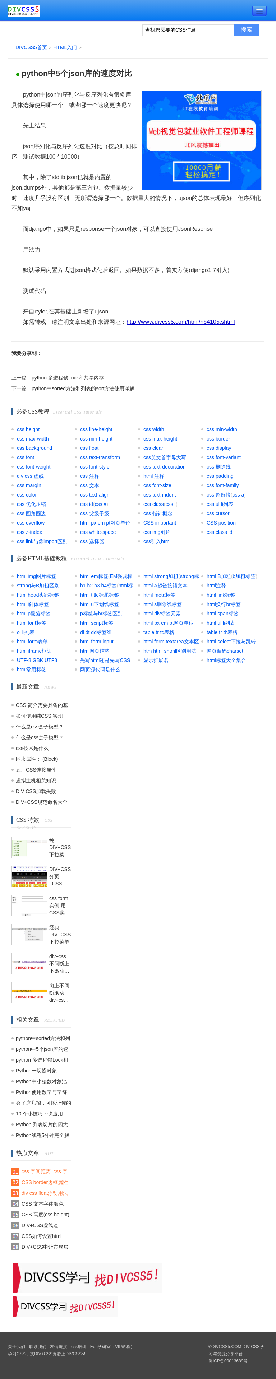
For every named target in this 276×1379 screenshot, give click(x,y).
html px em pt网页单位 (105, 523)
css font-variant (224, 457)
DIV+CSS (43, 1353)
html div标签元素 (162, 613)
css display (219, 448)
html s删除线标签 (162, 604)
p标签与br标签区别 (101, 613)
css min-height (96, 439)
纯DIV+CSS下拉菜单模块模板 (60, 847)
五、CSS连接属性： (38, 770)
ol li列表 (25, 632)
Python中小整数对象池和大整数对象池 (41, 1082)
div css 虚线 (30, 476)
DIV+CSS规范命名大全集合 (42, 803)
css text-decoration (164, 467)
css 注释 (89, 476)
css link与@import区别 (42, 541)
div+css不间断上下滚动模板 (59, 964)
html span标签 (223, 613)
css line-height (96, 429)
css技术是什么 (32, 748)
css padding (220, 476)
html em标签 (94, 576)
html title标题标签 (99, 595)
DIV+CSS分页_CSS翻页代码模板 (60, 876)
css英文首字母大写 (164, 457)
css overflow (31, 523)
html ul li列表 (221, 623)
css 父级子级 (94, 513)
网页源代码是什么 (100, 669)
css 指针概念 (157, 513)
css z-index (29, 532)
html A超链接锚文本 (165, 585)
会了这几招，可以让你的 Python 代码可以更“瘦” (43, 1104)
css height (28, 429)
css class (153, 504)
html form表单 (32, 641)
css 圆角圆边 (31, 513)
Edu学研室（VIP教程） (112, 1346)
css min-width (222, 429)
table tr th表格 (222, 632)
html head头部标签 (38, 595)
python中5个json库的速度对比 (77, 73)
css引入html (156, 541)
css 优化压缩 (31, 504)
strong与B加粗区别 (38, 585)
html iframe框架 (34, 651)
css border (218, 439)
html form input (97, 641)
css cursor (218, 513)
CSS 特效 (27, 820)
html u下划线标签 (99, 604)
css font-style (95, 467)
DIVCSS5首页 (31, 47)
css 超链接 (219, 495)
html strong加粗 (160, 576)
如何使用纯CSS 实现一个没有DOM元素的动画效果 (42, 717)
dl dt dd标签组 (96, 632)
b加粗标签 (244, 576)
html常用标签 (31, 669)
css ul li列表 (220, 504)
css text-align (95, 495)
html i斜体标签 (33, 604)
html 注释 (153, 476)
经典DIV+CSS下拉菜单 (60, 934)
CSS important (159, 523)
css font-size (157, 485)
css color (27, 495)
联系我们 (37, 1346)
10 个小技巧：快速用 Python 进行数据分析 (39, 1115)
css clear (153, 448)
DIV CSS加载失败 (36, 791)
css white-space (98, 532)
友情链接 (58, 1346)
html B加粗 (219, 576)
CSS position (221, 523)
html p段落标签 (34, 613)
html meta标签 (159, 595)
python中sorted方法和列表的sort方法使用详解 (83, 388)
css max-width (33, 439)
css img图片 (156, 532)
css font (25, 457)
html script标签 (96, 623)
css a (238, 495)
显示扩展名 (156, 660)
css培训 (78, 1346)
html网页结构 (95, 651)
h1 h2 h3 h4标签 (98, 585)
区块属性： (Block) (37, 759)
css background (34, 448)
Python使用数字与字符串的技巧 (41, 1093)
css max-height (160, 439)
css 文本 (89, 485)
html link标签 (221, 595)
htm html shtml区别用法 (169, 651)
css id (86, 504)
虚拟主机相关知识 (36, 780)
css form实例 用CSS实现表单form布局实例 (59, 905)
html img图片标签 (36, 576)
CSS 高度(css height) (45, 1214)
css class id (220, 532)
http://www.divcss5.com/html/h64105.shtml (180, 322)
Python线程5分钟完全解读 (42, 1136)
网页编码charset (225, 651)
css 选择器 (92, 541)
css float (89, 448)
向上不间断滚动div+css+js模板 (60, 993)
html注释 (216, 585)
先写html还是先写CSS (105, 660)
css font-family (223, 485)
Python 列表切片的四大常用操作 (42, 1126)
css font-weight (33, 467)
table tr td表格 (158, 632)
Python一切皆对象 (36, 1070)
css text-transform (100, 457)
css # (100, 504)
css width (153, 429)
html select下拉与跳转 (231, 641)
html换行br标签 (224, 604)
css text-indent (159, 495)
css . (170, 504)
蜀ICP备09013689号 (228, 1361)
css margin (29, 485)
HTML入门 (65, 47)
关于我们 (16, 1346)
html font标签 (31, 623)
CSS (21, 1353)
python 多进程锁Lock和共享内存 (68, 378)
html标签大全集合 (226, 660)
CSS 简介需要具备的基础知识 (42, 706)
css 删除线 (219, 467)
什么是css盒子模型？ (40, 727)
